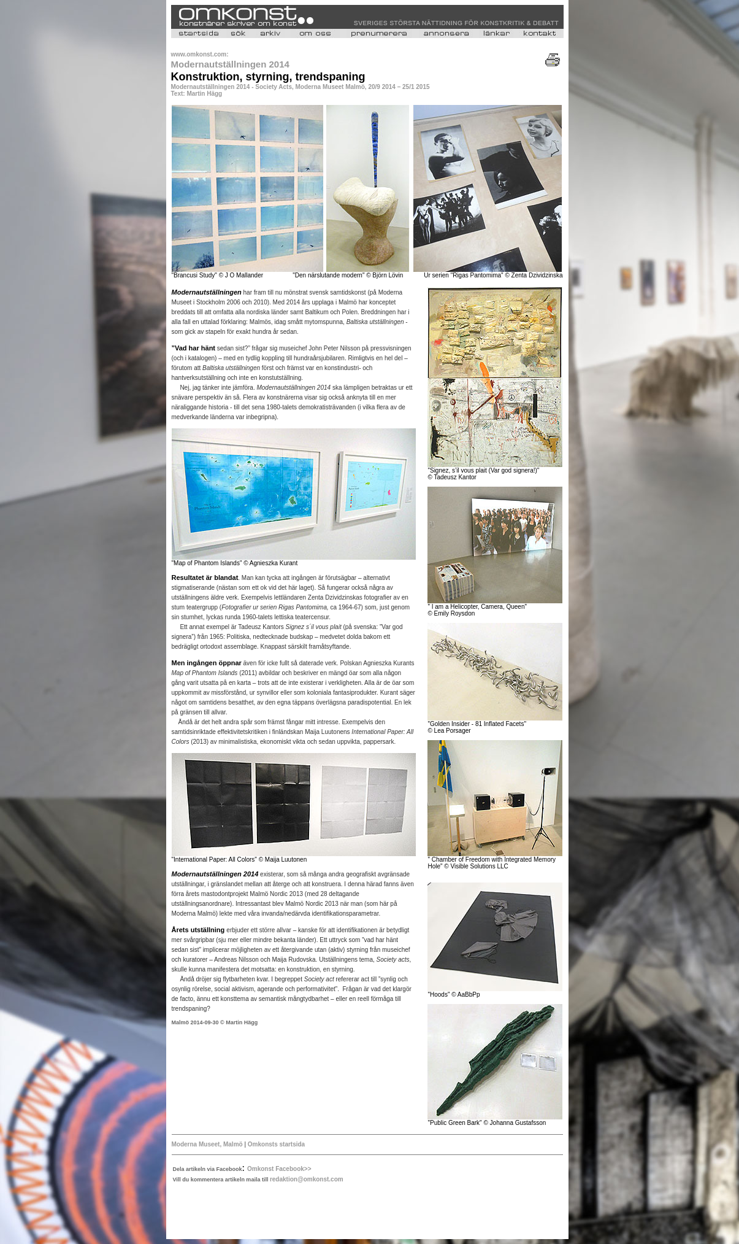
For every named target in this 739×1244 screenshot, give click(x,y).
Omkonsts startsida (276, 1144)
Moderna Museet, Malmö (207, 1144)
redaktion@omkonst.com (306, 1179)
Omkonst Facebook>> (279, 1168)
